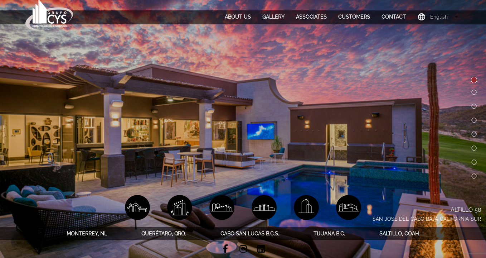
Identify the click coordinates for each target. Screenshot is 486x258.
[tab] (238, 16)
